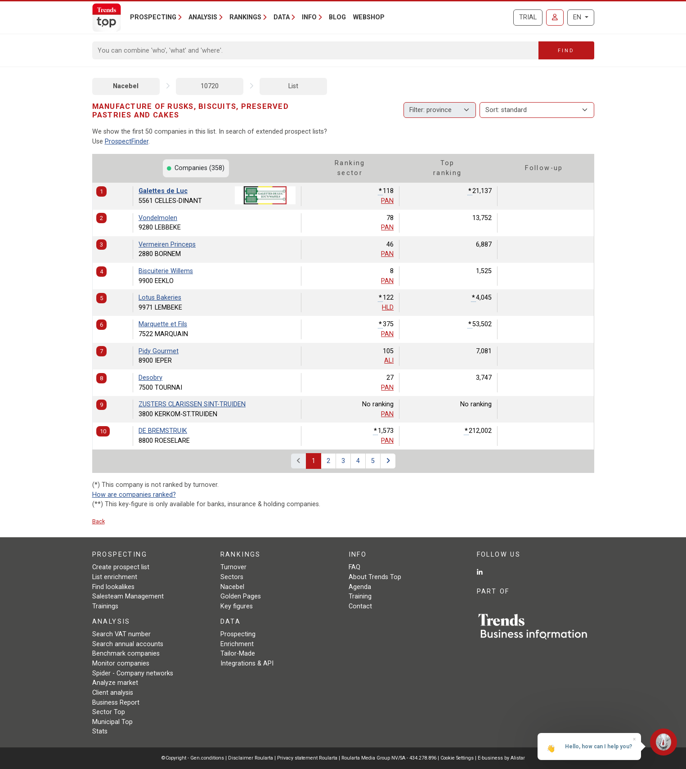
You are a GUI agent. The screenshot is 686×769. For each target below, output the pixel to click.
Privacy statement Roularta (307, 758)
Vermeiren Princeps (167, 244)
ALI (389, 360)
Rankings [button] (245, 17)
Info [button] (309, 17)
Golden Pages (240, 596)
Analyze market (115, 683)
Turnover (233, 567)
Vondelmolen (158, 218)
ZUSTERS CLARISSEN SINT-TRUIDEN (192, 404)
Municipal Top (112, 722)
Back (98, 521)
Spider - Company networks (132, 673)
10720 (210, 86)
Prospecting (238, 634)
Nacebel (126, 86)
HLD (388, 307)
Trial (528, 17)
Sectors (231, 577)
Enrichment (237, 644)
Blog (337, 17)
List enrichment (114, 577)
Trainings (105, 606)
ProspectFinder (126, 141)
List (293, 86)
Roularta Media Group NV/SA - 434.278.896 (389, 758)
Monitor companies (120, 663)
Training (360, 596)
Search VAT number (121, 634)
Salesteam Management (128, 596)
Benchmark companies (126, 653)
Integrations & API (247, 663)
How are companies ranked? (134, 495)
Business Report (115, 702)
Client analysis (112, 693)
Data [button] (282, 17)
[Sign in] (555, 17)
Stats (100, 731)
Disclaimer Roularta (250, 758)
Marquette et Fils (163, 324)
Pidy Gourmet (159, 351)
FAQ (354, 567)
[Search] (315, 50)
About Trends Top (375, 577)
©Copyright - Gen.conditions (192, 758)
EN (578, 17)
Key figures (236, 606)
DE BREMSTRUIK (163, 431)
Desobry (150, 378)
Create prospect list (120, 567)
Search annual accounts (127, 644)
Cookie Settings (457, 758)
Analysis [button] (202, 17)
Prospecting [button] (153, 17)
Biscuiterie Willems (166, 271)
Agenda (360, 587)
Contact (360, 606)
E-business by (501, 758)
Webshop (369, 17)
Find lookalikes (113, 587)
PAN (387, 201)
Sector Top (108, 712)
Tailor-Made (237, 653)
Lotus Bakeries (160, 297)
